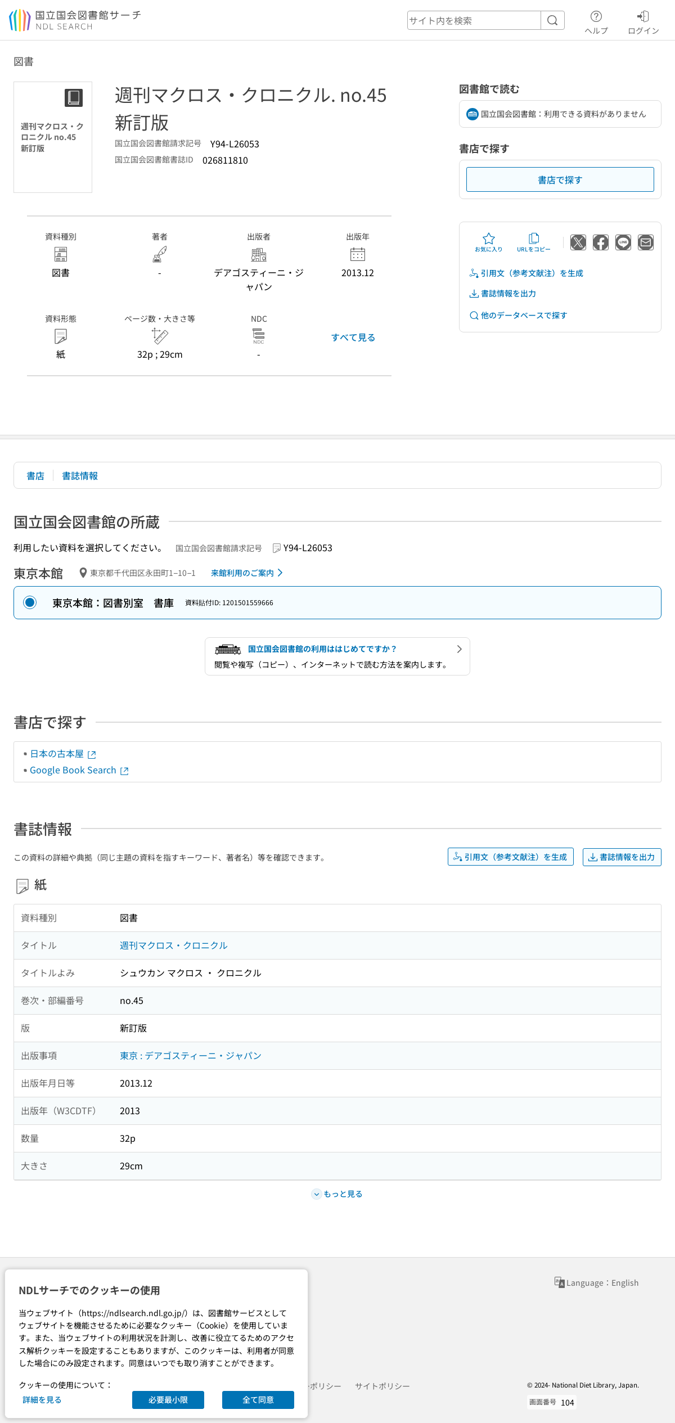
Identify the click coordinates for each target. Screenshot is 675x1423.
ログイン (643, 20)
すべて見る (353, 337)
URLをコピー (534, 242)
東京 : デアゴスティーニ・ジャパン (191, 1055)
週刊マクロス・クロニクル (174, 945)
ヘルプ (596, 20)
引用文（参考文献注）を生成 (526, 273)
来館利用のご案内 (249, 572)
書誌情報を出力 (502, 293)
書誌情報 (80, 475)
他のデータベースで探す (518, 315)
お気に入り (489, 242)
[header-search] (486, 20)
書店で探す (560, 179)
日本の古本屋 (63, 753)
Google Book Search (80, 769)
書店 (35, 475)
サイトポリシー (382, 1386)
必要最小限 (168, 1399)
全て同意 (258, 1399)
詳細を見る (42, 1399)
